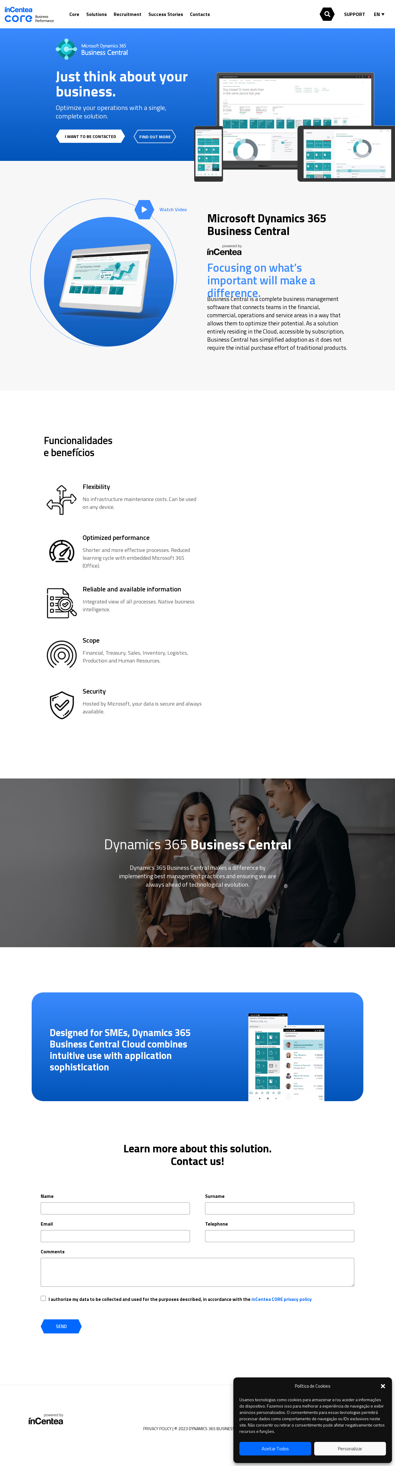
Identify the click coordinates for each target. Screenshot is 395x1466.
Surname (215, 1196)
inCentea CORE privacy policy (281, 1299)
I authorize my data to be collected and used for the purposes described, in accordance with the (180, 1299)
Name (47, 1196)
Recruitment (127, 14)
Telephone (216, 1223)
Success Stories (165, 14)
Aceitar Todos (275, 1448)
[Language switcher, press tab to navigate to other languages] (380, 14)
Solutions (96, 14)
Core (74, 14)
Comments (53, 1251)
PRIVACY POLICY (157, 1428)
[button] (383, 1386)
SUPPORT (354, 14)
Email (47, 1223)
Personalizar (350, 1448)
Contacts (200, 14)
